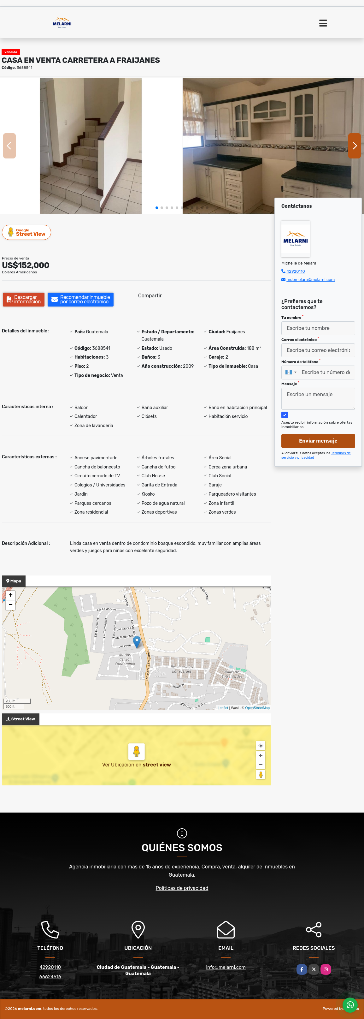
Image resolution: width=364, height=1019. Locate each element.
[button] (157, 207)
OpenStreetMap (257, 708)
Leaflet (223, 708)
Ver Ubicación (119, 765)
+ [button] (11, 595)
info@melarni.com (226, 967)
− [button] (11, 605)
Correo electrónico (300, 339)
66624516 (50, 977)
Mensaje (290, 383)
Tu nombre (292, 317)
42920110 (295, 271)
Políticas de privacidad (182, 888)
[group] (91, 146)
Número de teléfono (300, 361)
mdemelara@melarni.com (310, 279)
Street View (27, 232)
